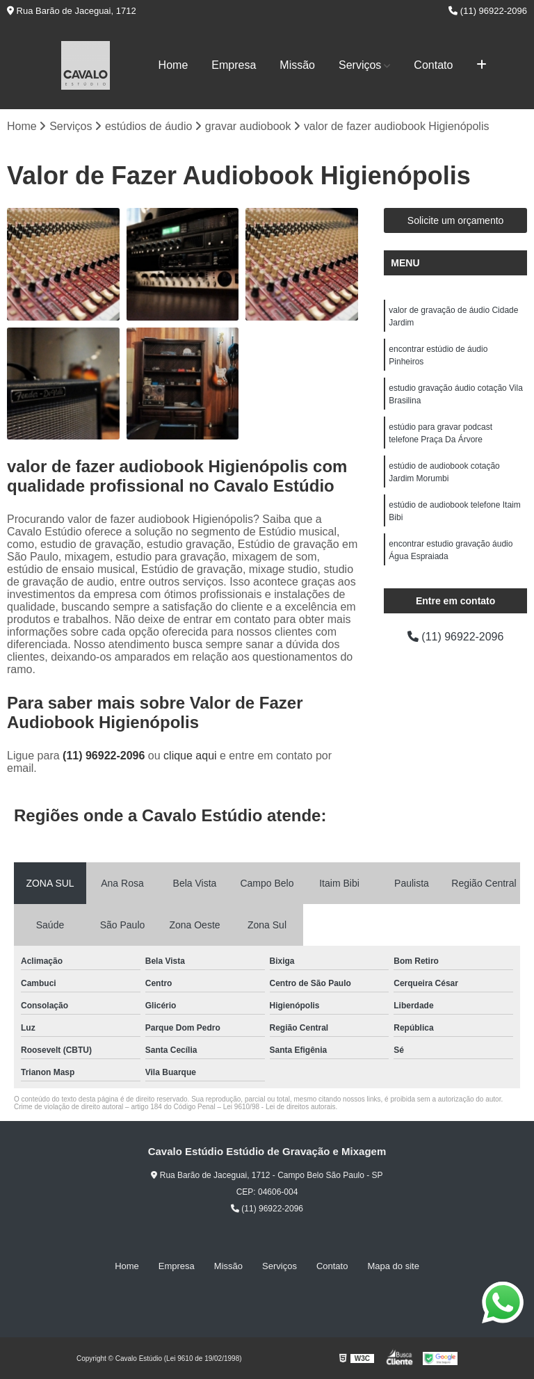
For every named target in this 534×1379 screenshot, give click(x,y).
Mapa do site (393, 1266)
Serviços (360, 65)
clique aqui (190, 755)
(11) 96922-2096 (487, 11)
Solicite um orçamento (455, 220)
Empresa (233, 65)
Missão (297, 65)
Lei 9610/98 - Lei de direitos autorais (279, 1107)
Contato (433, 65)
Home (173, 65)
